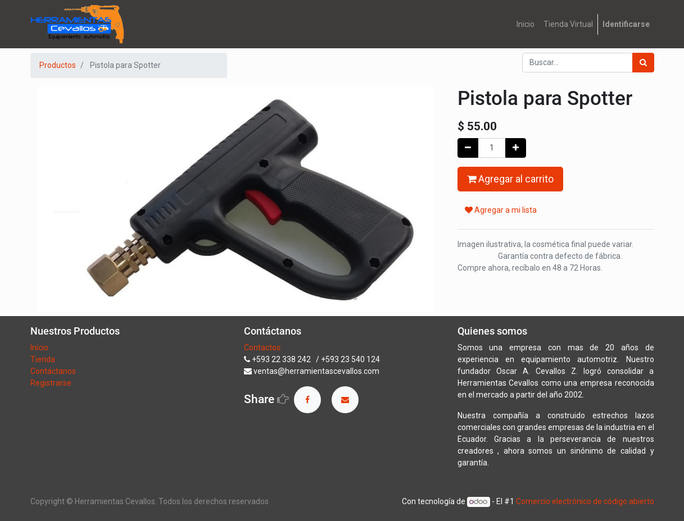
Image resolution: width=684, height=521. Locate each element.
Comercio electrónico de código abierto (585, 501)
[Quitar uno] (467, 148)
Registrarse (50, 382)
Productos (57, 65)
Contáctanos (53, 371)
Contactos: (263, 347)
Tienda (43, 359)
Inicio (39, 347)
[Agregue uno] (515, 148)
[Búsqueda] (643, 62)
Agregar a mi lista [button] (501, 209)
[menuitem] (525, 24)
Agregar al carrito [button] (510, 179)
